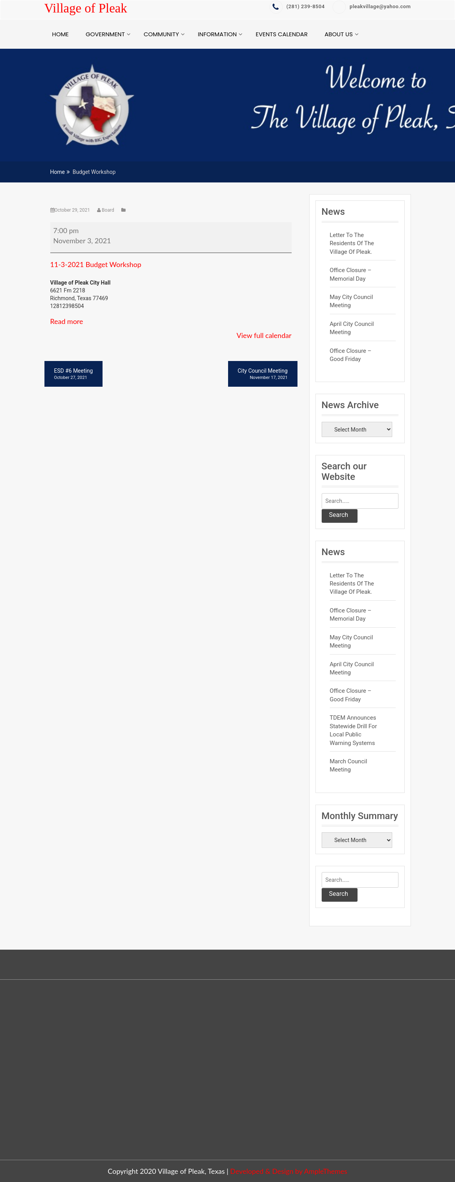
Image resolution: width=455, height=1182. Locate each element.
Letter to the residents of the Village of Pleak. (352, 243)
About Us (339, 34)
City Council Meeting (263, 374)
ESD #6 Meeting (73, 374)
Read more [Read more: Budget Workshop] (66, 321)
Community (161, 34)
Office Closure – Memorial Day (351, 274)
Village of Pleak (85, 8)
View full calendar (264, 335)
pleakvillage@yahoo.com (372, 6)
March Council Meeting (348, 765)
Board (106, 210)
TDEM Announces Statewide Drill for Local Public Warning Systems (353, 730)
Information (217, 34)
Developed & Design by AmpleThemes (288, 1171)
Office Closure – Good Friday (351, 355)
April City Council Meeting (352, 328)
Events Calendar (282, 34)
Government (105, 34)
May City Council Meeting (351, 301)
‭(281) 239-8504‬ (297, 6)
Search (338, 514)
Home (60, 34)
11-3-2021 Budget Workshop (96, 264)
